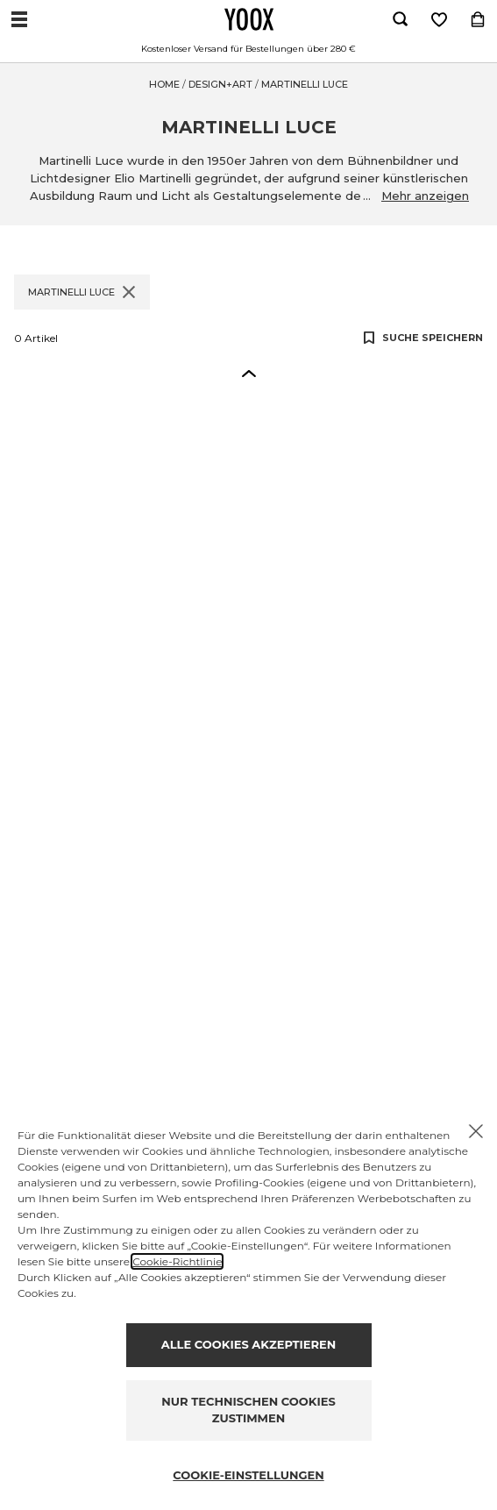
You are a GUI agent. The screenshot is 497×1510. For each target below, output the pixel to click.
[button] (249, 373)
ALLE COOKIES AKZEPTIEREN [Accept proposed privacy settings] (248, 1344)
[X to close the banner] (476, 1131)
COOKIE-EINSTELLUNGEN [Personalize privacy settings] (248, 1475)
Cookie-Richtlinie (177, 1261)
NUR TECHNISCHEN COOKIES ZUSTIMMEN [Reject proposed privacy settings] (248, 1410)
